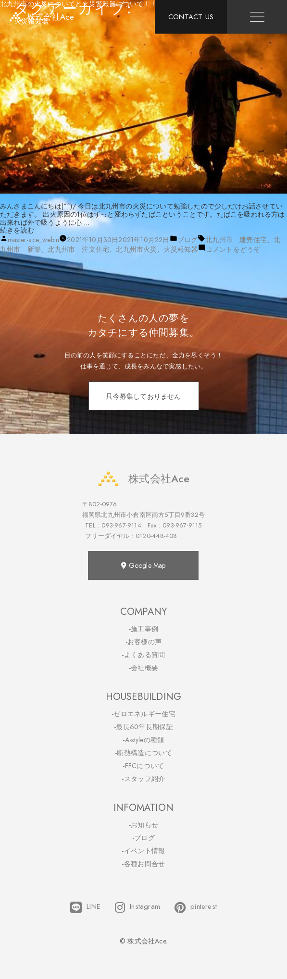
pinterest (196, 907)
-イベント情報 (143, 851)
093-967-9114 (121, 525)
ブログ (187, 240)
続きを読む (17, 230)
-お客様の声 (143, 642)
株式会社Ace (143, 479)
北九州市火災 (136, 249)
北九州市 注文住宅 (78, 249)
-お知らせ (144, 825)
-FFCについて (143, 766)
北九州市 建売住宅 (236, 240)
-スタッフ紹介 (143, 778)
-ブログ (143, 838)
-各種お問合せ (143, 864)
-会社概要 (144, 668)
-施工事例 (144, 629)
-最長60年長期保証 (143, 727)
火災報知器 (181, 249)
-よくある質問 (143, 655)
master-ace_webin (33, 240)
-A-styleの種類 (143, 740)
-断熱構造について (143, 753)
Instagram (137, 907)
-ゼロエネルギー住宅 (143, 714)
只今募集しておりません (143, 396)
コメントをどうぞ (233, 249)
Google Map (143, 565)
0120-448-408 (156, 535)
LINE (85, 907)
